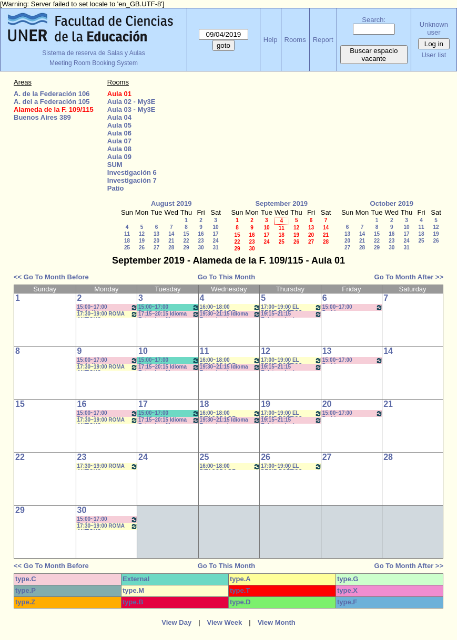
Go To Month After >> (408, 277)
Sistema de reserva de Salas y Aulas (93, 53)
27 (156, 247)
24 (215, 241)
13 (156, 234)
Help (270, 40)
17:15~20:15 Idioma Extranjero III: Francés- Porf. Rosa (168, 314)
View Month (277, 622)
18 (127, 241)
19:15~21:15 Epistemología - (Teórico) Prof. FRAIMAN (291, 314)
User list (433, 55)
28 (171, 247)
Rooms (295, 40)
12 (142, 234)
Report (323, 40)
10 (215, 227)
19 (142, 241)
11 (127, 234)
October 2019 (391, 203)
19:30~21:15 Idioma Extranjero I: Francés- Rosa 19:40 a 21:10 (230, 314)
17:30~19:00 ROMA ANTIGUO (107, 314)
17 (215, 234)
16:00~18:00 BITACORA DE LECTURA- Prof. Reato (230, 307)
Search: (373, 20)
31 (215, 247)
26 (142, 247)
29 (186, 247)
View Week (224, 622)
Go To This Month (227, 277)
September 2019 (281, 203)
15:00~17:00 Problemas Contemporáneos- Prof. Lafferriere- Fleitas (352, 307)
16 (201, 234)
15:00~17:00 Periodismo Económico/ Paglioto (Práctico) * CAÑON (107, 307)
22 (186, 241)
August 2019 (171, 203)
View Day (176, 622)
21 (171, 241)
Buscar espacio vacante (374, 54)
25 (127, 247)
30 (201, 247)
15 (186, 234)
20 (156, 241)
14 (171, 234)
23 (201, 241)
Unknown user (434, 28)
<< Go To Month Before (51, 277)
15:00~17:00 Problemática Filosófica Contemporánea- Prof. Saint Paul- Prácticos (168, 307)
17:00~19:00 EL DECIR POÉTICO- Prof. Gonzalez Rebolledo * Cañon (291, 307)
